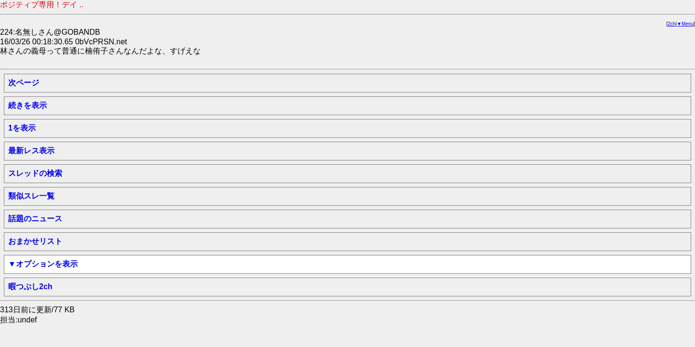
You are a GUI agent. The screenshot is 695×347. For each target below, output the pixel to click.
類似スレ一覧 (31, 196)
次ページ (23, 83)
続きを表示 (27, 105)
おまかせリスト (35, 241)
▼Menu (685, 24)
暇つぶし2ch (30, 286)
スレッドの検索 (35, 173)
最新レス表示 (31, 151)
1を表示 (22, 128)
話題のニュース (35, 218)
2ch (672, 24)
